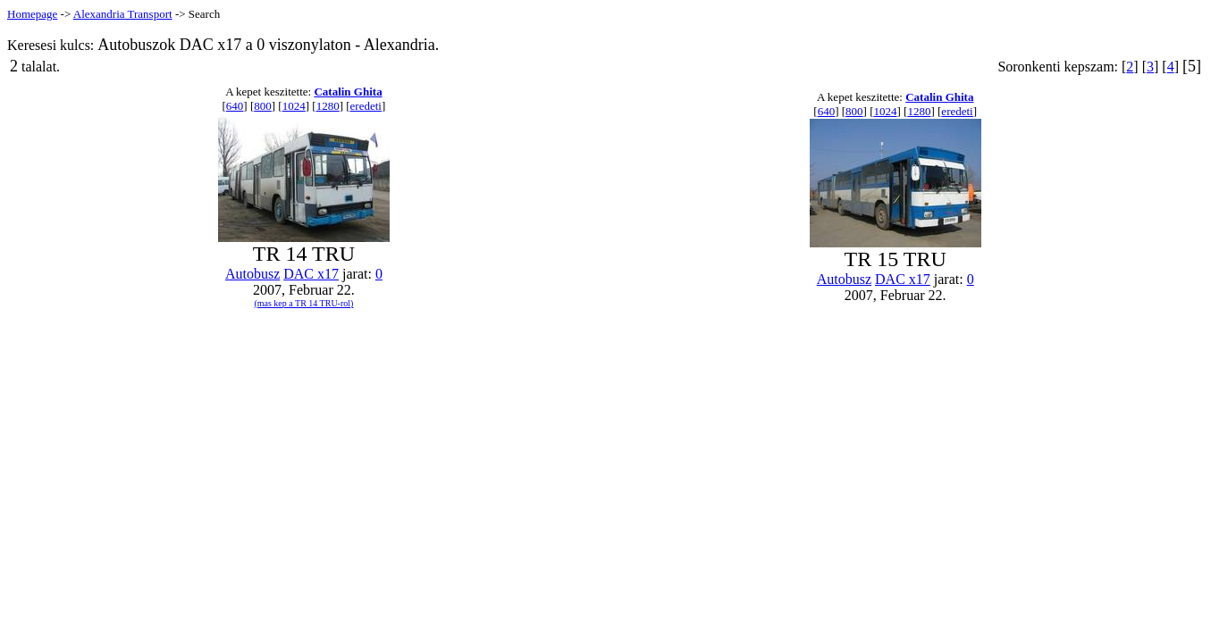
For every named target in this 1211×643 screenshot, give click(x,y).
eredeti (366, 106)
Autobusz (252, 273)
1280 (328, 106)
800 (263, 106)
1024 (294, 106)
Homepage (32, 14)
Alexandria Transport (122, 14)
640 (235, 106)
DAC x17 (311, 273)
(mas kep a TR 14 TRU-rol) (303, 303)
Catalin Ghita (348, 91)
